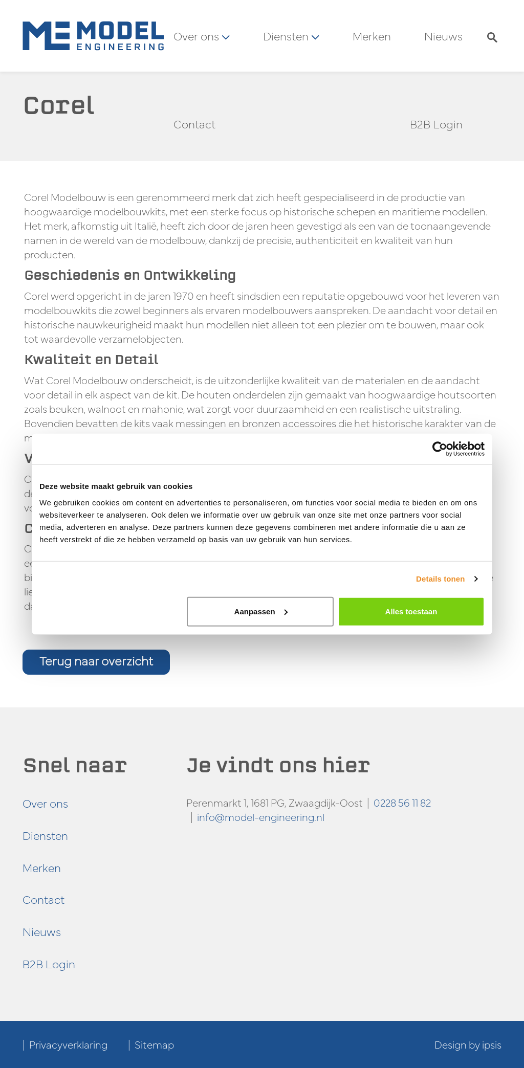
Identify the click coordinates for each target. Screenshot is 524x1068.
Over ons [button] (201, 35)
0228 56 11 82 (402, 802)
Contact (194, 123)
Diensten (45, 835)
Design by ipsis (467, 1044)
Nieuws (443, 35)
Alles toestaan (411, 611)
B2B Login (436, 123)
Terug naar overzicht (96, 660)
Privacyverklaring (68, 1044)
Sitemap (154, 1044)
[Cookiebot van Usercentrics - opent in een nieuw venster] (440, 449)
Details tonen (440, 578)
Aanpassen (261, 611)
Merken (372, 35)
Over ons (45, 803)
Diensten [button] (291, 35)
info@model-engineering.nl (260, 817)
